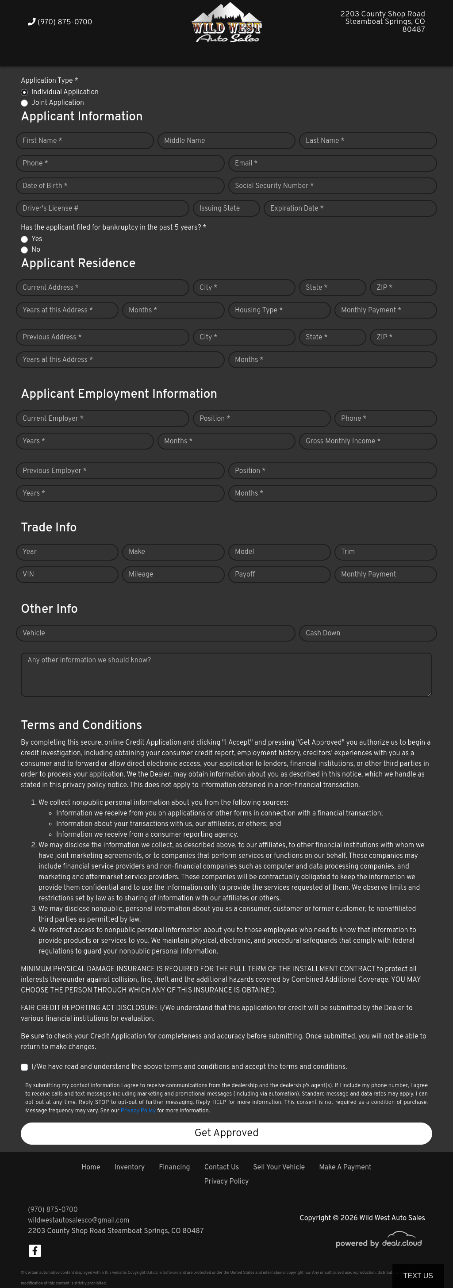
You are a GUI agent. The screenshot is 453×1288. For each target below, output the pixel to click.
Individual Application (65, 92)
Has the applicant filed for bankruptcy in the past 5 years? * (114, 227)
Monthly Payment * (371, 310)
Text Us (418, 1276)
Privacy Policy (138, 1111)
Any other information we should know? (89, 660)
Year (30, 552)
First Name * (42, 141)
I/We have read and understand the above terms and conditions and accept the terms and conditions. (189, 1067)
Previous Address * (52, 337)
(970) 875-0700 (60, 22)
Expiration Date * (297, 208)
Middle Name (184, 141)
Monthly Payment (368, 574)
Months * (143, 310)
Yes (36, 239)
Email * (246, 163)
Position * (215, 419)
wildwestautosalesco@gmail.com (78, 1220)
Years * (34, 441)
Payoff (245, 574)
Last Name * (325, 141)
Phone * (35, 163)
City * (209, 288)
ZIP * (384, 288)
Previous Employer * (55, 471)
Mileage (141, 574)
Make (137, 552)
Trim (348, 552)
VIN (28, 574)
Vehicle (34, 633)
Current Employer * (53, 419)
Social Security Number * (274, 186)
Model (244, 552)
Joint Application (57, 103)
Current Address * (51, 288)
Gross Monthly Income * (343, 441)
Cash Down (323, 633)
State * (317, 288)
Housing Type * (259, 310)
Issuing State (220, 208)
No (35, 250)
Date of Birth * (45, 186)
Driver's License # (51, 208)
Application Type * (49, 81)
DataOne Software (162, 1272)
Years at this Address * (58, 310)
